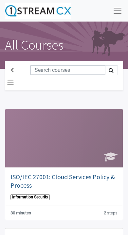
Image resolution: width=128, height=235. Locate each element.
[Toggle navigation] (10, 82)
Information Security (30, 197)
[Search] (67, 70)
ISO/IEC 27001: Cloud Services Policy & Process (62, 181)
